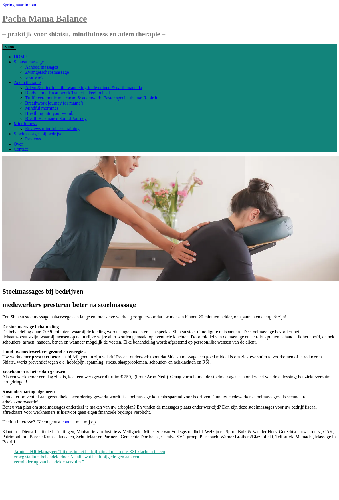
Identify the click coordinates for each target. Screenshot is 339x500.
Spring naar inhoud (19, 4)
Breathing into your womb (49, 113)
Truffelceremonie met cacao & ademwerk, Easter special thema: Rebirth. (91, 97)
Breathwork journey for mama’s (54, 103)
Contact (21, 149)
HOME (20, 56)
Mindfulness (25, 123)
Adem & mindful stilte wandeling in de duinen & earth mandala (83, 87)
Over (18, 144)
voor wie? (34, 77)
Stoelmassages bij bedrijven (39, 133)
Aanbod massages (41, 67)
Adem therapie (27, 82)
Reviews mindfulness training (52, 128)
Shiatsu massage (29, 61)
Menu (9, 47)
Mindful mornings (41, 108)
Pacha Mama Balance (44, 18)
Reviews (33, 138)
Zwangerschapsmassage (47, 72)
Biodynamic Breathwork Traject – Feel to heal (67, 92)
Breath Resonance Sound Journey (56, 118)
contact (69, 421)
